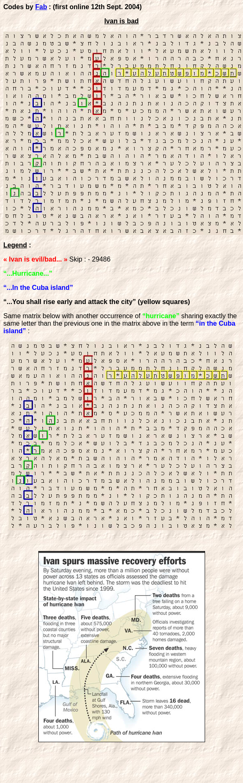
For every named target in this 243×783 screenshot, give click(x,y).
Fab (41, 6)
